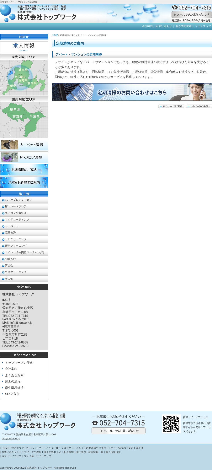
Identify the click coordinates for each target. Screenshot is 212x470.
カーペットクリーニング (40, 447)
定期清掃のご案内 (96, 447)
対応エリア (17, 447)
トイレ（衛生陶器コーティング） (25, 252)
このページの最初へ (199, 106)
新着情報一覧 (95, 452)
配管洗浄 (10, 258)
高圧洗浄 (10, 232)
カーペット (12, 226)
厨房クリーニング (16, 245)
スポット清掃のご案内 (120, 447)
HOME (55, 35)
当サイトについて (12, 456)
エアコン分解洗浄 (16, 213)
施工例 (139, 447)
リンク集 (29, 456)
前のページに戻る (171, 106)
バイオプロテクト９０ (18, 199)
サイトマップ (203, 26)
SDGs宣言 (12, 394)
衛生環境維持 (14, 387)
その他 (9, 278)
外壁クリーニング (16, 272)
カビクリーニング (16, 239)
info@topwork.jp (21, 322)
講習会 (9, 265)
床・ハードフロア (16, 206)
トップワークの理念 (19, 362)
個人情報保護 (183, 26)
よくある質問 (14, 375)
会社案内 (147, 26)
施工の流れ (12, 381)
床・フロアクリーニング (70, 447)
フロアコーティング (17, 219)
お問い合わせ (164, 26)
